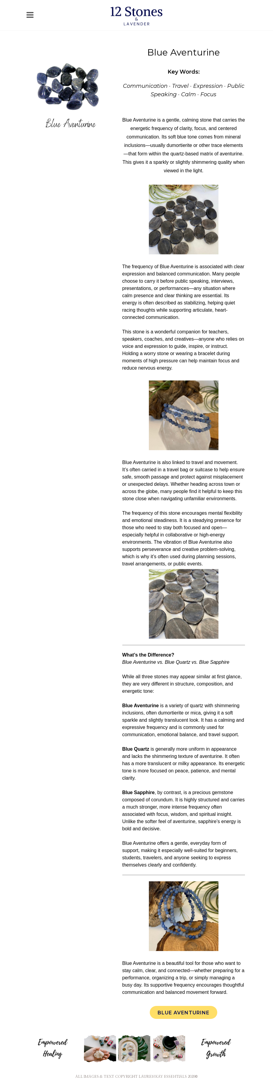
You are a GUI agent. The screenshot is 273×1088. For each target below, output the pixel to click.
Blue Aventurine (183, 1013)
